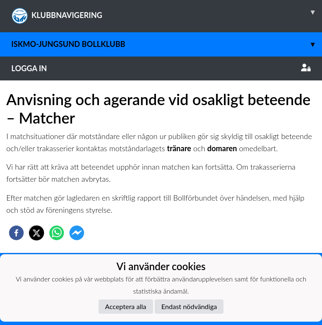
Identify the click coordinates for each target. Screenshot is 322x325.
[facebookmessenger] (76, 232)
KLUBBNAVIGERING (166, 12)
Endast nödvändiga (189, 306)
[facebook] (16, 232)
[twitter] (36, 232)
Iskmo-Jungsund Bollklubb (166, 44)
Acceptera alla (125, 306)
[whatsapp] (56, 232)
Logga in (161, 68)
